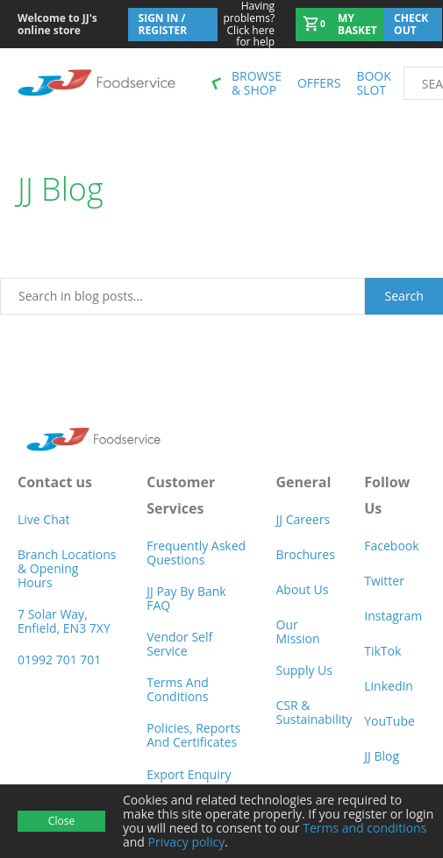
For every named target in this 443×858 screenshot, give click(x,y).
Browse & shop (257, 82)
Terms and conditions (364, 827)
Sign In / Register (163, 24)
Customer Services (180, 495)
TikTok (382, 650)
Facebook (391, 545)
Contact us (55, 482)
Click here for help (246, 24)
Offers (318, 82)
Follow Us (387, 495)
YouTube (389, 721)
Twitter (384, 580)
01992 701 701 (59, 659)
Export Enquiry (188, 774)
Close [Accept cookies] (61, 820)
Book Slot (373, 82)
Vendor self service (179, 643)
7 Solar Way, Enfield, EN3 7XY (64, 621)
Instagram (393, 615)
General (304, 482)
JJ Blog (381, 756)
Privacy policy (186, 841)
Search (404, 295)
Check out (411, 24)
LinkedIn (388, 685)
